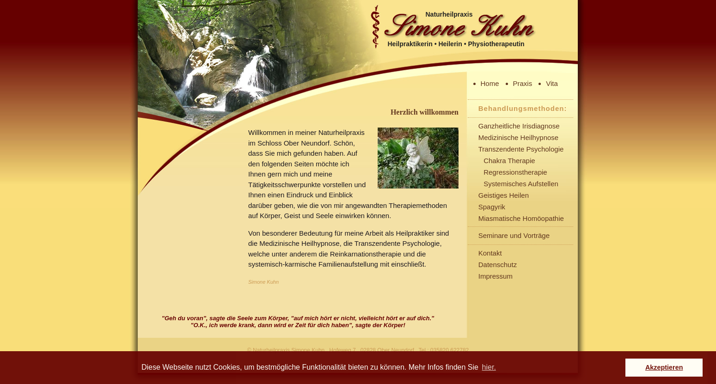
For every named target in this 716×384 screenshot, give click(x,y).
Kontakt (490, 253)
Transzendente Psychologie (521, 149)
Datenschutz (497, 264)
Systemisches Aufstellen (520, 184)
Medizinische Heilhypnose (518, 137)
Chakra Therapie (509, 161)
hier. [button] (489, 367)
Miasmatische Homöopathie (521, 218)
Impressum (495, 276)
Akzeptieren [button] (664, 367)
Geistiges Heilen (503, 195)
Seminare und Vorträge (514, 235)
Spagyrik (491, 207)
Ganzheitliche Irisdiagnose (519, 126)
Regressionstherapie (515, 172)
